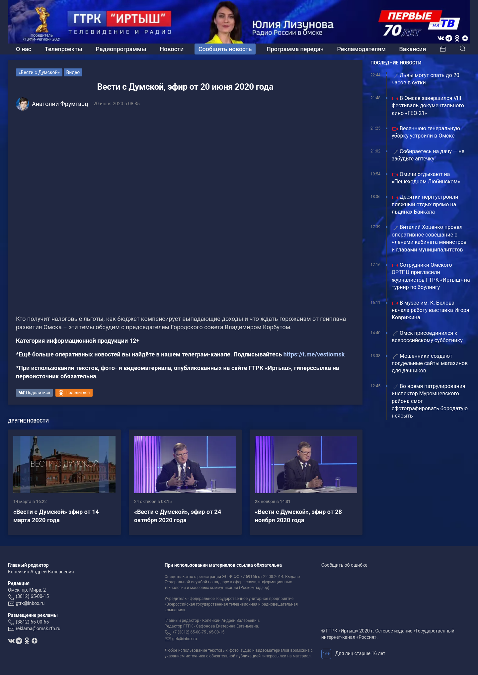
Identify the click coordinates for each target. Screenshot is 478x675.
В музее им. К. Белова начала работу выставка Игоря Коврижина (430, 310)
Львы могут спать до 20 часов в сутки (425, 79)
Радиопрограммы (121, 49)
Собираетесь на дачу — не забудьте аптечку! (428, 155)
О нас (23, 49)
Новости (172, 49)
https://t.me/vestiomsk (314, 354)
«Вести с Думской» (39, 72)
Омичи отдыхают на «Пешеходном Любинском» (426, 178)
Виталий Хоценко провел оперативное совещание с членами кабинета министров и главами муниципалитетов (429, 238)
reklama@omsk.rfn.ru (38, 628)
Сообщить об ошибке (344, 565)
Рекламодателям (361, 49)
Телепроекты (63, 49)
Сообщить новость (225, 49)
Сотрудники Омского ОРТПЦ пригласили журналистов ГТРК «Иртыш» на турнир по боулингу (431, 276)
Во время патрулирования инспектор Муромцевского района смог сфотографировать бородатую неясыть (430, 401)
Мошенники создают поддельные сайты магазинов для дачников (430, 363)
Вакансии (412, 49)
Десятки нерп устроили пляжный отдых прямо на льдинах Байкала (425, 204)
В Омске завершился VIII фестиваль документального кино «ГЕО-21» (428, 105)
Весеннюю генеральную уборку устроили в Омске (426, 132)
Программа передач (295, 49)
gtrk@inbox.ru (30, 603)
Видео (73, 72)
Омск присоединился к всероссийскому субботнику (427, 336)
